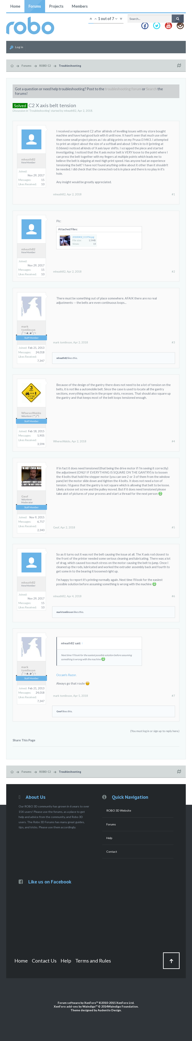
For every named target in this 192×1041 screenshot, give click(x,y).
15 (42, 180)
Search (151, 89)
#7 (173, 695)
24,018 (40, 352)
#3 (173, 342)
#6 (173, 596)
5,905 (40, 435)
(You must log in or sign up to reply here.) (154, 731)
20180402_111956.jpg (83, 237)
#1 (173, 194)
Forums (35, 6)
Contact (111, 851)
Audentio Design (109, 1010)
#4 (173, 441)
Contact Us (44, 961)
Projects (56, 6)
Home (15, 6)
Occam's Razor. (66, 675)
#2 (173, 271)
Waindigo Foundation (123, 1006)
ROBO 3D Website (118, 810)
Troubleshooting (39, 110)
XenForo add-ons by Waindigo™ (75, 1006)
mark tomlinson (28, 328)
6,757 (40, 521)
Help (109, 838)
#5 (173, 527)
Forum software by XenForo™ (96, 1002)
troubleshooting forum (123, 89)
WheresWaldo (31, 413)
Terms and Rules (93, 961)
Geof (24, 496)
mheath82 (70, 110)
